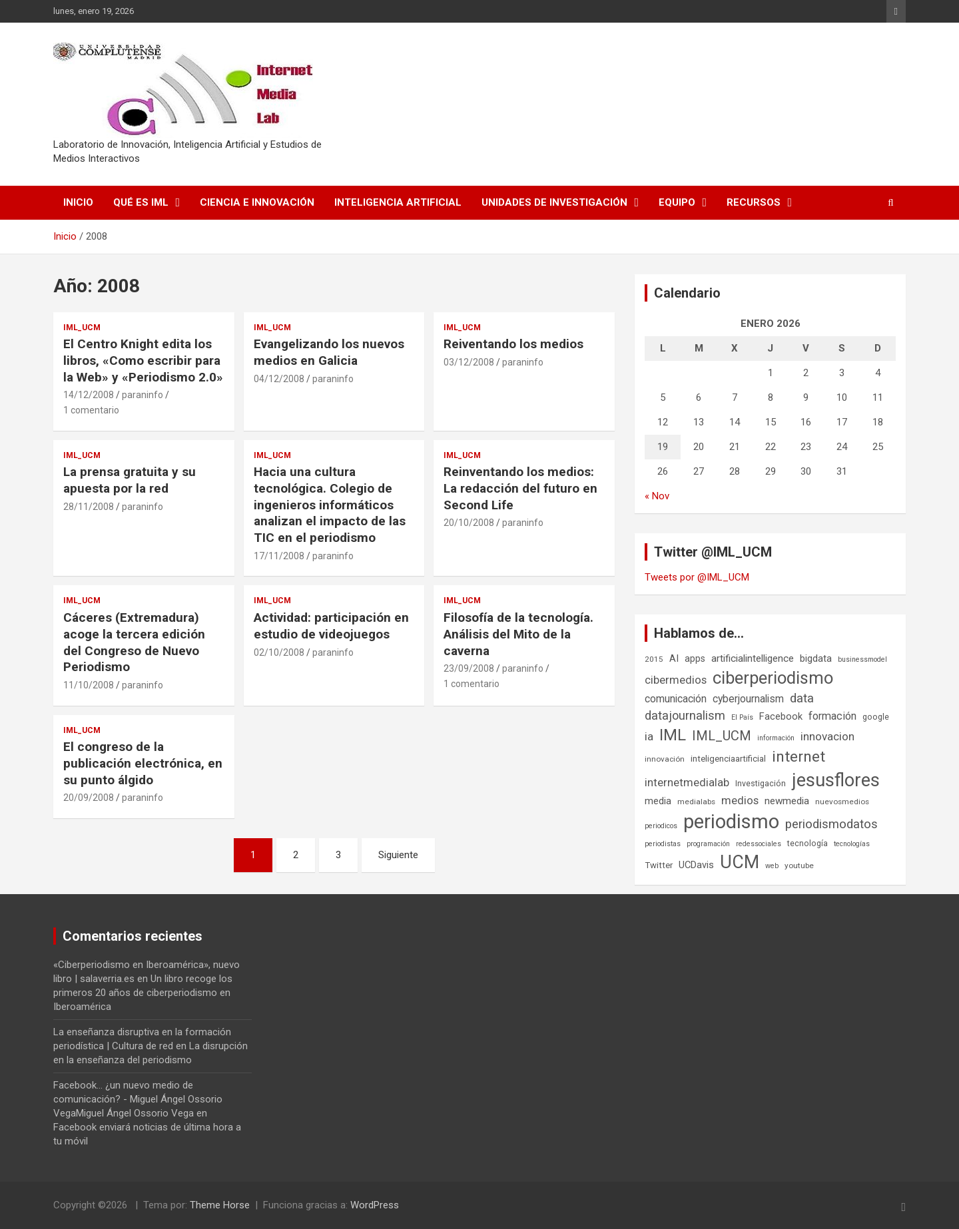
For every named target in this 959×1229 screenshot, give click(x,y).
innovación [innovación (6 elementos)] (665, 759)
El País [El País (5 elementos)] (742, 717)
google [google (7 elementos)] (875, 717)
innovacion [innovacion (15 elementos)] (827, 736)
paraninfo (142, 394)
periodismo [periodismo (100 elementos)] (731, 821)
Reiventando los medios (513, 344)
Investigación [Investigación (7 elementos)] (760, 783)
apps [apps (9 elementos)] (695, 658)
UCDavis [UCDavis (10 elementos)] (696, 865)
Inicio (78, 202)
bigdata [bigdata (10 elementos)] (816, 658)
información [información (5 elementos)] (776, 738)
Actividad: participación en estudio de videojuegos (331, 626)
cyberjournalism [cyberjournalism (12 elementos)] (748, 698)
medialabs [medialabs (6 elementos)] (696, 801)
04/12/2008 (279, 378)
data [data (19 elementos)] (802, 698)
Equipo (677, 202)
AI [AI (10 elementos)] (674, 658)
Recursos (754, 202)
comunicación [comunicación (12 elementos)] (676, 698)
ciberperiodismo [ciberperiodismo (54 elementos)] (773, 678)
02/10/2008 (279, 652)
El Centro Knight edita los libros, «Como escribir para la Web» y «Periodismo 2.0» (143, 360)
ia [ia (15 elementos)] (649, 736)
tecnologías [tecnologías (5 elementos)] (852, 844)
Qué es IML (140, 202)
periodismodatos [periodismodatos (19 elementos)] (831, 824)
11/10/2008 (88, 685)
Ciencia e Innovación (257, 202)
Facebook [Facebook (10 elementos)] (780, 716)
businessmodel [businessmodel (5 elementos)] (862, 659)
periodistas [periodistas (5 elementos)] (663, 844)
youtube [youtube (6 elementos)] (799, 865)
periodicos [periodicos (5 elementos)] (661, 826)
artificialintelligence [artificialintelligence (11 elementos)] (752, 658)
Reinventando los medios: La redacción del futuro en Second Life (520, 488)
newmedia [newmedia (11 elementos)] (787, 801)
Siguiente (398, 855)
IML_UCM (82, 327)
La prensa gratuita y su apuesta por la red (129, 480)
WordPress (374, 1205)
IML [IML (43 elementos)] (672, 735)
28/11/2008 (88, 506)
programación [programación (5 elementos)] (708, 844)
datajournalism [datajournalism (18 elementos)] (685, 715)
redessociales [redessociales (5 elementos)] (758, 844)
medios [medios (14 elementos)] (740, 800)
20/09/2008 (88, 797)
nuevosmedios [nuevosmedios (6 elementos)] (842, 801)
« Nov (657, 496)
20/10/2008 (469, 522)
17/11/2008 (279, 556)
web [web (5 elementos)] (772, 865)
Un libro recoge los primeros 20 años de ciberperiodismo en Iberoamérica (142, 993)
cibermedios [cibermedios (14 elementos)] (676, 679)
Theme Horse (220, 1205)
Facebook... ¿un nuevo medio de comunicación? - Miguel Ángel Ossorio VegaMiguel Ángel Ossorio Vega (137, 1099)
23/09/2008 (469, 668)
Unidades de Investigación (554, 202)
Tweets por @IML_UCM (697, 577)
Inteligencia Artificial (398, 202)
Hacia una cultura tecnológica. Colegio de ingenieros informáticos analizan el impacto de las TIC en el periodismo (330, 504)
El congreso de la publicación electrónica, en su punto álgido (142, 763)
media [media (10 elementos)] (658, 801)
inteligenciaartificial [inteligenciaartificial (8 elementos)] (728, 759)
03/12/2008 (469, 362)
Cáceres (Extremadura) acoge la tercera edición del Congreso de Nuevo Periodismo (134, 642)
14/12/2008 (88, 394)
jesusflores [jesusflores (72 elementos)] (836, 780)
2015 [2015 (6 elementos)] (654, 659)
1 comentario (91, 410)
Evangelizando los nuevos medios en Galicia (329, 352)
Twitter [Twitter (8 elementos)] (659, 865)
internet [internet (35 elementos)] (798, 757)
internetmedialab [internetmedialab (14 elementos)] (687, 782)
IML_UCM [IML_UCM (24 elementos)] (721, 736)
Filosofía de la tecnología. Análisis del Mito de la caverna (518, 634)
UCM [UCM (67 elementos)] (739, 862)
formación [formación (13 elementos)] (832, 716)
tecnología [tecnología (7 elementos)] (807, 843)
